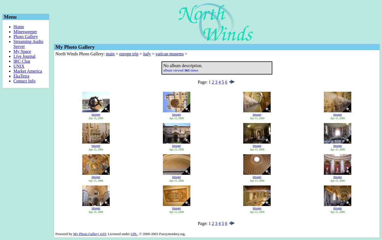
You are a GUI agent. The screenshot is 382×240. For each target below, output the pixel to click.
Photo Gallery (25, 36)
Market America (27, 71)
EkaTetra (21, 76)
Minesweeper (25, 31)
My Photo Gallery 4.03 (89, 234)
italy (147, 54)
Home (18, 26)
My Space (22, 51)
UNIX (18, 66)
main (110, 54)
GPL (134, 234)
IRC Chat (21, 61)
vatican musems (169, 54)
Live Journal (24, 56)
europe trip (128, 54)
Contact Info (24, 81)
